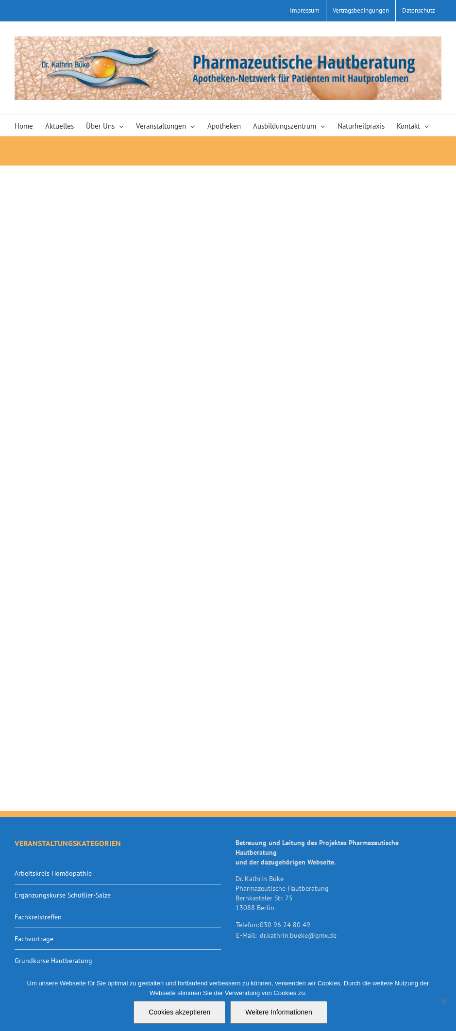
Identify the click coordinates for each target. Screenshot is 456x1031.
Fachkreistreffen (38, 917)
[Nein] (444, 1001)
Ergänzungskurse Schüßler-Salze (63, 895)
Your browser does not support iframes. (228, 488)
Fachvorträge (34, 938)
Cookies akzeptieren (179, 1012)
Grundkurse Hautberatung (53, 960)
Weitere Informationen (278, 1012)
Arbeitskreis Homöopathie (53, 873)
